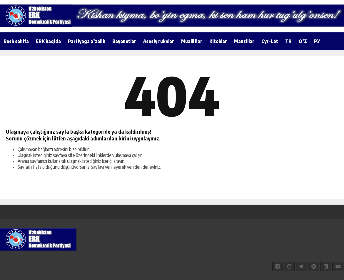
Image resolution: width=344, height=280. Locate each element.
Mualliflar (191, 41)
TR (288, 41)
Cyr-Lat (269, 41)
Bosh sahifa (16, 41)
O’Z (303, 41)
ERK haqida (48, 41)
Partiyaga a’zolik (86, 41)
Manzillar (244, 41)
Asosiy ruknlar (158, 41)
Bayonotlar (124, 41)
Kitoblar (218, 41)
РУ (317, 41)
